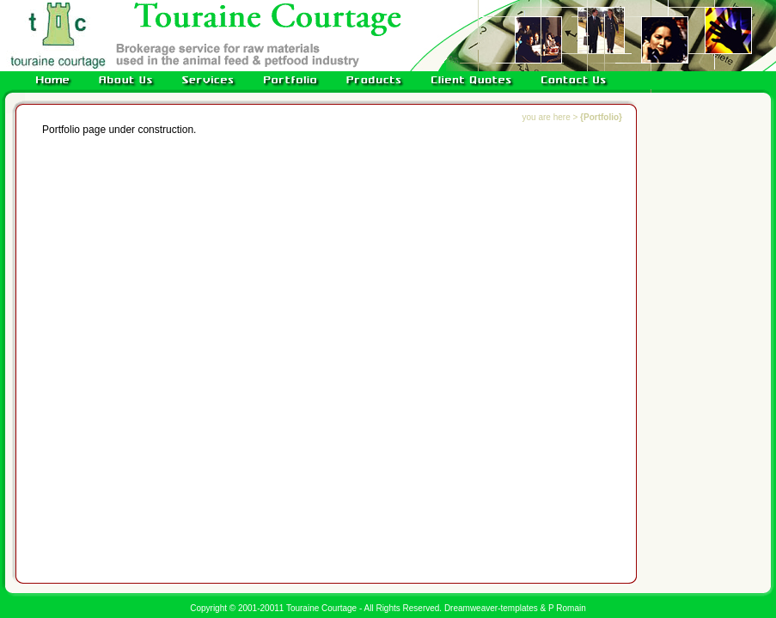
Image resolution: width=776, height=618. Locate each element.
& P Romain (563, 608)
